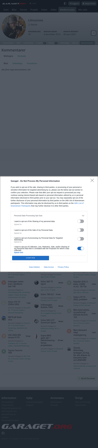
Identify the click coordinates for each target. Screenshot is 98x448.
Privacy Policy (63, 267)
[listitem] (49, 215)
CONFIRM (30, 258)
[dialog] (49, 224)
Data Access (49, 267)
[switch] (80, 221)
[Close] (93, 181)
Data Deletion (34, 267)
